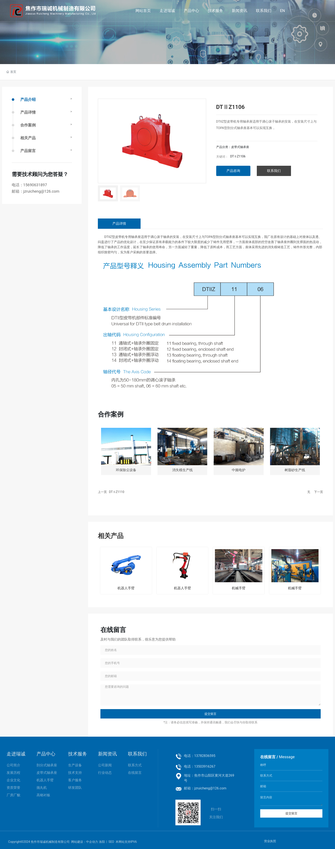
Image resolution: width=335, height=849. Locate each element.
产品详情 (28, 112)
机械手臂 (238, 588)
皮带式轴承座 (240, 147)
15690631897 (35, 185)
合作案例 (28, 125)
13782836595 (204, 756)
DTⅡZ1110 (116, 492)
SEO (111, 841)
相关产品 (28, 138)
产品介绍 (28, 99)
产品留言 (28, 150)
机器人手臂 (126, 588)
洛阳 (102, 841)
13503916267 (204, 766)
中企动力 (92, 841)
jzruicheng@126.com (41, 191)
